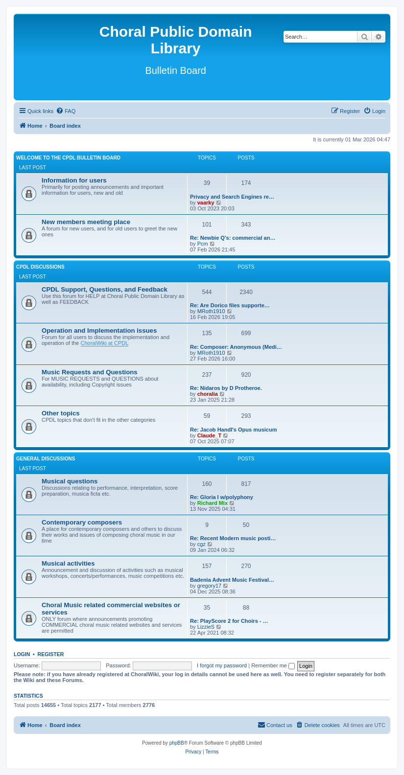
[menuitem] (65, 111)
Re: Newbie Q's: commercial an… (232, 238)
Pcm (202, 244)
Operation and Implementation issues (99, 330)
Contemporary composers (82, 522)
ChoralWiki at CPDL (105, 343)
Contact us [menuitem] (275, 724)
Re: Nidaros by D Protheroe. (226, 388)
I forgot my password (222, 665)
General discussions (45, 458)
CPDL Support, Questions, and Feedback (104, 289)
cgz (201, 544)
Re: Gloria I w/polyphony (221, 497)
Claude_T (209, 435)
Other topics (61, 413)
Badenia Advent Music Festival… (232, 580)
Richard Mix (212, 503)
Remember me (273, 665)
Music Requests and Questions (90, 372)
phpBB (176, 743)
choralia (207, 394)
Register (51, 654)
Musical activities (68, 563)
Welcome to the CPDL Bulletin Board (68, 157)
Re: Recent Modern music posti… (233, 538)
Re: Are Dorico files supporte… (230, 305)
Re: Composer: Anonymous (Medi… (236, 347)
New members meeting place (86, 222)
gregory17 (209, 586)
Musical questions (69, 481)
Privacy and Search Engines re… (232, 197)
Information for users (74, 180)
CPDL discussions (40, 267)
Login (22, 654)
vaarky (205, 202)
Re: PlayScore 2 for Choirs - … (229, 621)
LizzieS (205, 627)
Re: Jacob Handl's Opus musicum (233, 430)
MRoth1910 (211, 311)
